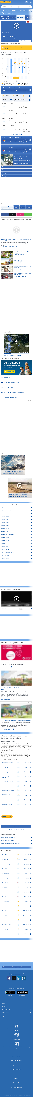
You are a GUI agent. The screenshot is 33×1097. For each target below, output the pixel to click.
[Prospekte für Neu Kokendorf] (16, 397)
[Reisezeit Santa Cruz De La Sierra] (16, 552)
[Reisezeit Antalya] (16, 537)
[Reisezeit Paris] (16, 507)
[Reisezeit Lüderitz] (16, 558)
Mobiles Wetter (6, 1009)
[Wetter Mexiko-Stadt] (16, 924)
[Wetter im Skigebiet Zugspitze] (16, 837)
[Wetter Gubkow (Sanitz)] (16, 762)
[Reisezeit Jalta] (16, 543)
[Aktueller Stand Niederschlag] (16, 344)
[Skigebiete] (16, 175)
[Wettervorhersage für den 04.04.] (10, 207)
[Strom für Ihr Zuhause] (16, 387)
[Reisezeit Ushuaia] (16, 549)
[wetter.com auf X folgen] (14, 979)
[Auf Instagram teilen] (20, 214)
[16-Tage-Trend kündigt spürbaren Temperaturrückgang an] (13, 465)
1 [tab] (10, 612)
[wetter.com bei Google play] (10, 993)
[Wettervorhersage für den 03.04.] (4, 207)
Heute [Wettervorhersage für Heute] (2, 17)
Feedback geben (14, 38)
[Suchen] (29, 6)
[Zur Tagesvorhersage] (16, 134)
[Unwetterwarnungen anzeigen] (16, 47)
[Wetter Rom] (16, 887)
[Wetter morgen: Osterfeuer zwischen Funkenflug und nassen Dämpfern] (16, 229)
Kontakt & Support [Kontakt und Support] (16, 1069)
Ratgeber (4, 1016)
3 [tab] (15, 612)
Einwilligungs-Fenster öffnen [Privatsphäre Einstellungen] (16, 1065)
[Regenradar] (16, 173)
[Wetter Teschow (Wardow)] (16, 790)
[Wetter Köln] (16, 868)
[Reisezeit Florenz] (16, 516)
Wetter (3, 1003)
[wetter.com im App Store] (22, 993)
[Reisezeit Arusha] (16, 555)
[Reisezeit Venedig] (16, 519)
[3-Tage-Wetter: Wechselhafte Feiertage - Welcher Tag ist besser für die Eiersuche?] (16, 254)
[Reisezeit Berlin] (16, 546)
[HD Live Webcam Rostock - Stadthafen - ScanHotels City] (16, 26)
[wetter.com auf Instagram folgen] (24, 978)
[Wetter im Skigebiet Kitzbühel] (16, 840)
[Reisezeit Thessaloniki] (16, 510)
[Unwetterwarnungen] (16, 170)
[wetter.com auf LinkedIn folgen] (19, 978)
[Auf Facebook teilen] (5, 214)
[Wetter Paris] (16, 896)
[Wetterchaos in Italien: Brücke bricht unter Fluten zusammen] (20, 488)
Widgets (4, 1006)
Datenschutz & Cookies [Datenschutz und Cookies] (16, 1060)
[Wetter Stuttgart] (16, 878)
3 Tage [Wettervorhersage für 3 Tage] (14, 17)
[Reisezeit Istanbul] (16, 531)
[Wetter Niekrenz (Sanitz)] (16, 800)
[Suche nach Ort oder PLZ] (16, 6)
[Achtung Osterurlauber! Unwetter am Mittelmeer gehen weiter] (16, 276)
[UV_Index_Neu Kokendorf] (7, 100)
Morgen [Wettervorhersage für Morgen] (8, 17)
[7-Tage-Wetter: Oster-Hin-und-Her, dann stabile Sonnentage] (16, 262)
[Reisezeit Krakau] (16, 540)
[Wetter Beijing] (16, 934)
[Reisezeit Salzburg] (16, 522)
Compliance (16, 1078)
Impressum (16, 1074)
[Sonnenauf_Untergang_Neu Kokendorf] (16, 96)
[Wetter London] (16, 892)
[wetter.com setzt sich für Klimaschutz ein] (16, 1037)
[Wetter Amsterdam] (16, 882)
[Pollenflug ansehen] (25, 41)
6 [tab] (22, 612)
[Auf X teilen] (12, 214)
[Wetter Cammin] (16, 767)
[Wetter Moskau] (16, 929)
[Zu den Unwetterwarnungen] (4, 106)
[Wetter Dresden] (16, 873)
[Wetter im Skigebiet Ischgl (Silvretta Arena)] (16, 843)
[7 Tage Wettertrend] (16, 167)
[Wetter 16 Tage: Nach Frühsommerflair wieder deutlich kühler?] (16, 269)
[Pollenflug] (26, 2)
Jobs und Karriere (16, 1056)
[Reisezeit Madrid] (16, 528)
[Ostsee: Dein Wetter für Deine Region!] (16, 159)
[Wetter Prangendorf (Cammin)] (16, 772)
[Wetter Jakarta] (16, 915)
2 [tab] (13, 612)
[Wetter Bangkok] (16, 910)
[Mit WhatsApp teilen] (28, 214)
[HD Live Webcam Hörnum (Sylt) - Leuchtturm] (16, 601)
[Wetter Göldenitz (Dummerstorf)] (16, 795)
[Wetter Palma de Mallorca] (16, 906)
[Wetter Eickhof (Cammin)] (16, 781)
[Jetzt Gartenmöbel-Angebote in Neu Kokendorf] (16, 392)
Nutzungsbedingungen (16, 1087)
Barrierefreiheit (16, 1082)
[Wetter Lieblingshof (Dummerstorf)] (16, 776)
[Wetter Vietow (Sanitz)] (16, 804)
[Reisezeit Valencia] (16, 525)
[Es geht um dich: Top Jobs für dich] (16, 382)
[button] (16, 90)
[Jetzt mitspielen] (16, 370)
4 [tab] (18, 612)
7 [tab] (24, 829)
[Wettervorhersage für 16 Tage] (29, 207)
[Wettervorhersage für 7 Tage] (23, 207)
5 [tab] (20, 612)
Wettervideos (5, 1012)
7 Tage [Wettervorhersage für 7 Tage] (28, 17)
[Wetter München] (16, 854)
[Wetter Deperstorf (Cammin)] (16, 786)
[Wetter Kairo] (16, 920)
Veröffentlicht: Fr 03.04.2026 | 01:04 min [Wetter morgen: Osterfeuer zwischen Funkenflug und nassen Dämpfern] (10, 247)
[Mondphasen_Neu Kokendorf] (22, 100)
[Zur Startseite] (6, 1)
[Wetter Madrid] (16, 901)
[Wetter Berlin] (16, 859)
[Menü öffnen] (30, 2)
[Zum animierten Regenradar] (12, 355)
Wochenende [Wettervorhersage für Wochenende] (20, 17)
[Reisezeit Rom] (16, 513)
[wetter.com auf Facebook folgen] (9, 978)
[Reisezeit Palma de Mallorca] (16, 534)
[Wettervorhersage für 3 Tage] (16, 207)
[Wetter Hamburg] (16, 864)
